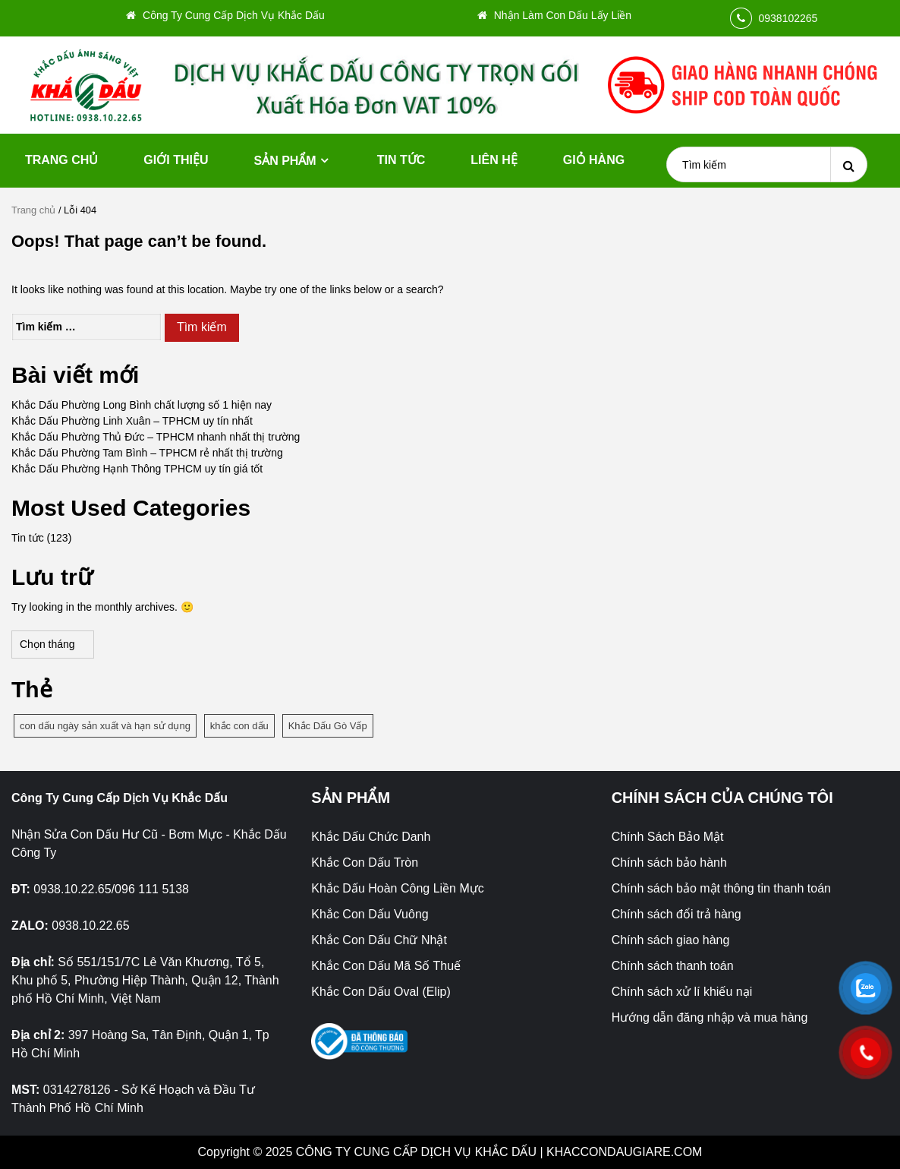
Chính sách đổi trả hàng (676, 914)
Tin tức (401, 159)
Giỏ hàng (594, 159)
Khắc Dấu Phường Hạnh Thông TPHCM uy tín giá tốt (137, 469)
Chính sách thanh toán (673, 965)
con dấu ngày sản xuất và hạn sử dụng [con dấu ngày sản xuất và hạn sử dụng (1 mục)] (105, 725)
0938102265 (788, 18)
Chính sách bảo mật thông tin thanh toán (721, 888)
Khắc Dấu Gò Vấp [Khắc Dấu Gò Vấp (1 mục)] (327, 725)
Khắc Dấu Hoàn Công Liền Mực (397, 888)
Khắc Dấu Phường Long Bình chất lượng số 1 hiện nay (141, 405)
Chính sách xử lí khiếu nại (682, 991)
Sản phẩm (284, 160)
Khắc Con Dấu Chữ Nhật (379, 940)
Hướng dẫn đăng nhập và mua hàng (710, 1017)
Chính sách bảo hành (669, 862)
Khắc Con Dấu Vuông (369, 914)
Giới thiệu (175, 159)
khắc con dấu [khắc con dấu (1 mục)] (239, 725)
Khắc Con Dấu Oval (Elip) (380, 991)
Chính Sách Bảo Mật (668, 836)
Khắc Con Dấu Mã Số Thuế (386, 965)
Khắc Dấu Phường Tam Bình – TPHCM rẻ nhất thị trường (147, 453)
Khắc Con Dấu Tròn (364, 862)
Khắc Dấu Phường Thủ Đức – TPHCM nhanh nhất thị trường (155, 437)
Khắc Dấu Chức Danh (370, 836)
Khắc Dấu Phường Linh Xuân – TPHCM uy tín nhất (132, 421)
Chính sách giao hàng (671, 940)
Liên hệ (493, 159)
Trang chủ (61, 159)
